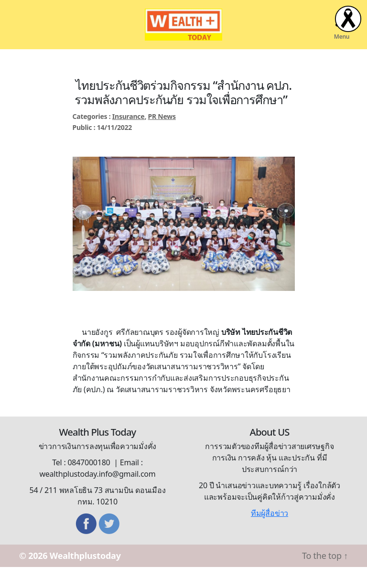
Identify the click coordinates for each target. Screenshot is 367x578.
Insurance (128, 127)
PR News (162, 127)
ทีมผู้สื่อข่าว (269, 524)
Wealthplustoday (85, 566)
